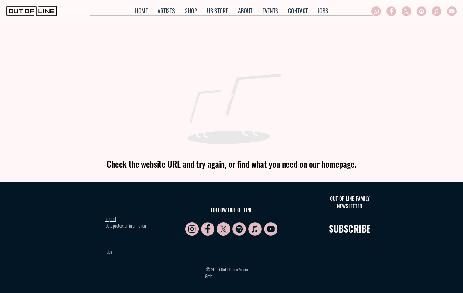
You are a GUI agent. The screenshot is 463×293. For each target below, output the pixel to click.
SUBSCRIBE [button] (350, 228)
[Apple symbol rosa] (436, 11)
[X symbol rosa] (406, 11)
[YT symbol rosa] (452, 11)
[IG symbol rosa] (376, 11)
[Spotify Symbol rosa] (421, 11)
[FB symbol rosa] (391, 11)
